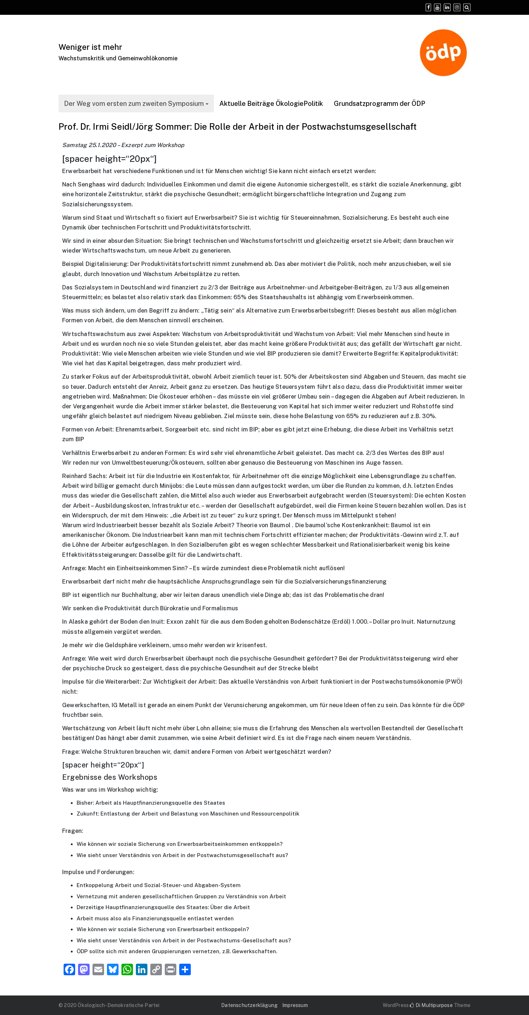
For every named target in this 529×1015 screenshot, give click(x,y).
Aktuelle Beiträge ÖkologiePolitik (271, 103)
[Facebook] (428, 7)
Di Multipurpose (431, 1005)
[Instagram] (456, 7)
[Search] (466, 7)
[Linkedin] (447, 7)
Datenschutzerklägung (249, 1005)
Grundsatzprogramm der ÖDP (379, 103)
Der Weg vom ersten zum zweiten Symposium (134, 103)
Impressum (295, 1005)
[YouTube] (437, 7)
